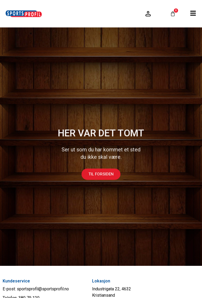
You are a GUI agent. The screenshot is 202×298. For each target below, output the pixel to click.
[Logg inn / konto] (148, 14)
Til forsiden (101, 176)
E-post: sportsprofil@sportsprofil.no (36, 288)
